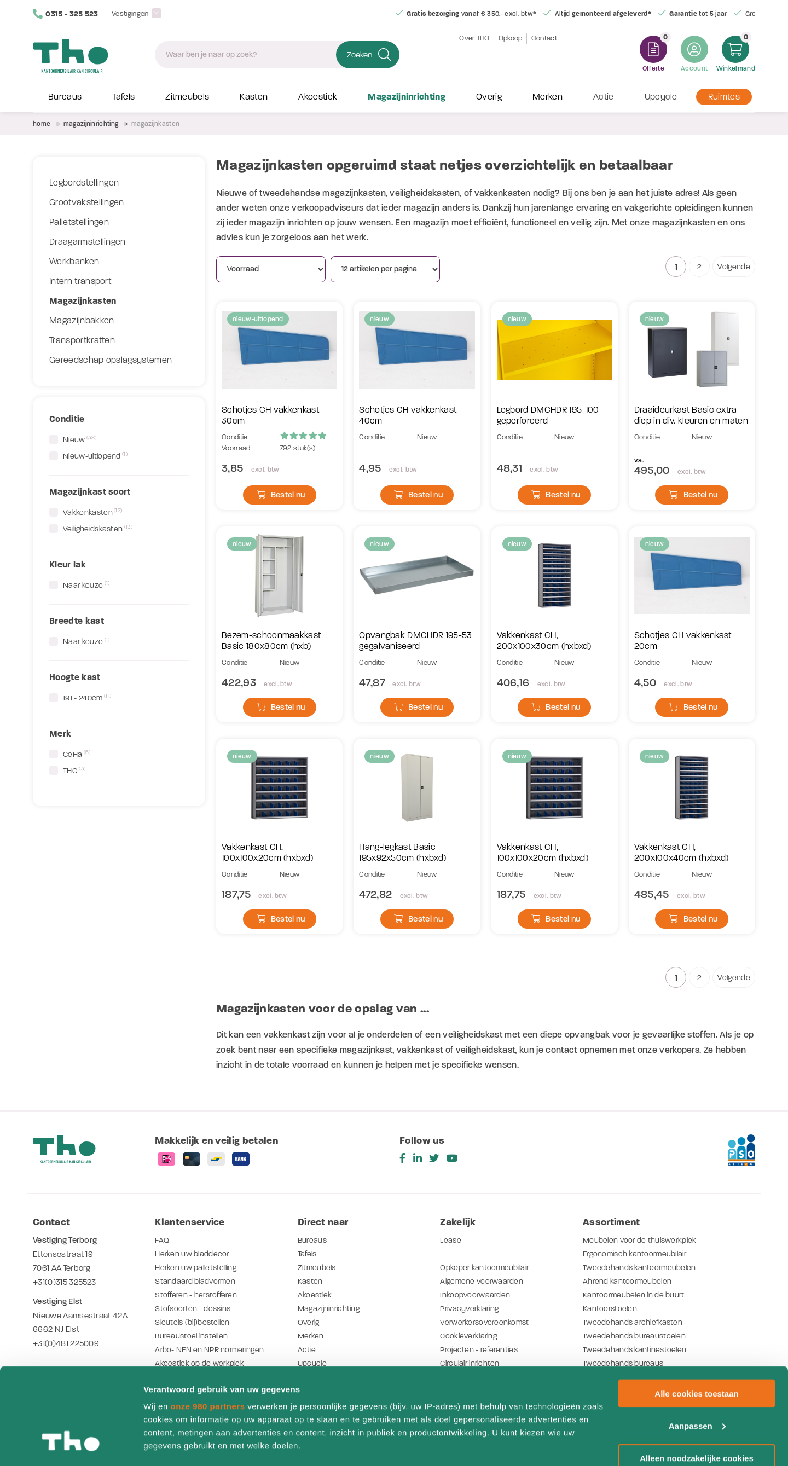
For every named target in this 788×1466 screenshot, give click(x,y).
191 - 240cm (87, 698)
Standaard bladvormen (197, 1281)
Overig (489, 97)
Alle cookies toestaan (696, 1311)
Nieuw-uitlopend (95, 456)
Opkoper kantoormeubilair (487, 1267)
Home (41, 124)
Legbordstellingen (84, 183)
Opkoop (511, 54)
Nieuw (79, 439)
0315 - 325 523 (66, 14)
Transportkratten (82, 340)
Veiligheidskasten (97, 529)
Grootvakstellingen (86, 202)
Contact (544, 54)
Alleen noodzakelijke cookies (697, 1375)
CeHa (77, 754)
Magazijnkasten (82, 300)
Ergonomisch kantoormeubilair (638, 1254)
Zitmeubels (187, 97)
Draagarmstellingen (87, 242)
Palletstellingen (79, 222)
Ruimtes (724, 97)
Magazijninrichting (406, 97)
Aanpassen (697, 1343)
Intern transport (80, 281)
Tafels (123, 97)
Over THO (474, 54)
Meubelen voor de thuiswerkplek (643, 1240)
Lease (451, 1240)
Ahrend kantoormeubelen (629, 1281)
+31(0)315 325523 (64, 1282)
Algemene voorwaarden (483, 1281)
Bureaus (65, 97)
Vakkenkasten (92, 512)
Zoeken (359, 55)
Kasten (254, 97)
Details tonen (169, 1444)
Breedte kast (76, 621)
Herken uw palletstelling (199, 1267)
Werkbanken (74, 261)
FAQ (162, 1240)
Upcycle (661, 97)
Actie (603, 97)
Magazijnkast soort (90, 491)
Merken (547, 97)
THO (74, 770)
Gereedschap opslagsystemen (110, 360)
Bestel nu (281, 495)
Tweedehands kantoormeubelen (641, 1267)
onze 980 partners (207, 1323)
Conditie (67, 419)
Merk (60, 733)
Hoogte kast (75, 677)
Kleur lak (67, 564)
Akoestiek (317, 97)
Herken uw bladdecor (194, 1254)
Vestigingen (130, 13)
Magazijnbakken (81, 321)
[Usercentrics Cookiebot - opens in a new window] (71, 1444)
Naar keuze (86, 585)
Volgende (733, 266)
